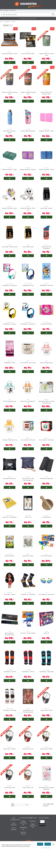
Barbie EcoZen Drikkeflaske (28, 131)
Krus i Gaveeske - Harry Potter (28, 362)
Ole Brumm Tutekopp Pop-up (9, 440)
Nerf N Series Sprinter (46, 555)
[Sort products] (8, 25)
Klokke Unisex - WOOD (46, 749)
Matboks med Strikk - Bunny (46, 131)
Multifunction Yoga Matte (46, 478)
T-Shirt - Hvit (28, 517)
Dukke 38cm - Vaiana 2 (9, 594)
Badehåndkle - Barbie (9, 362)
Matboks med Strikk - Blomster (28, 169)
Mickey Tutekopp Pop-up (9, 401)
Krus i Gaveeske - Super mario (46, 440)
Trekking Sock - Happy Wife (46, 671)
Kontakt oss (33, 821)
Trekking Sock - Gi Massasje (28, 594)
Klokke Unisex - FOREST (9, 749)
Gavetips (13, 21)
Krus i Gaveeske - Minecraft (28, 440)
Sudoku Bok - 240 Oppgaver (9, 517)
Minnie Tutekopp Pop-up (46, 362)
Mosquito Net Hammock (9, 478)
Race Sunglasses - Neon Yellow (46, 594)
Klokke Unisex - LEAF (28, 749)
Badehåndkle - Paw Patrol (46, 285)
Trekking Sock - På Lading (9, 710)
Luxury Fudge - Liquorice (46, 208)
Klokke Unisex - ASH (9, 787)
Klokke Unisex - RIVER (46, 710)
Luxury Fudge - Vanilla (28, 246)
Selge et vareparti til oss (33, 825)
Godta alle (47, 844)
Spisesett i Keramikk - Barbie (9, 208)
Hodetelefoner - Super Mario (28, 324)
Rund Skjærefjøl (46, 517)
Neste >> (27, 804)
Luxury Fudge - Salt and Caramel (10, 246)
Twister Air (46, 633)
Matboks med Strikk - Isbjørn (9, 169)
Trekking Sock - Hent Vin (28, 671)
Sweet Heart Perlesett (46, 324)
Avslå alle (40, 844)
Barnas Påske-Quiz (9, 555)
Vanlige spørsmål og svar (23, 822)
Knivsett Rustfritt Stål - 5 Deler (9, 53)
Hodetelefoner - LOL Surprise (9, 285)
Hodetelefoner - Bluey (28, 285)
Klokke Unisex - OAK (28, 787)
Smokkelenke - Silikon (27, 555)
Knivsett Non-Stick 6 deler (28, 53)
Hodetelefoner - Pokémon (9, 324)
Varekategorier (6, 21)
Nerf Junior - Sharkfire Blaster (28, 633)
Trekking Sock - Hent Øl (10, 671)
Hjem (1, 21)
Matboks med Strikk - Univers (46, 169)
